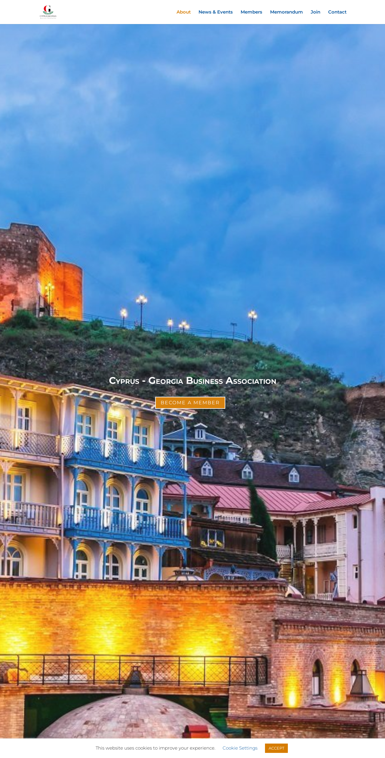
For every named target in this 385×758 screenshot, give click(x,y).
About (184, 12)
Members (251, 12)
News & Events (216, 12)
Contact (337, 12)
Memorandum (286, 12)
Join (315, 12)
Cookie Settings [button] (240, 748)
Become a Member (190, 402)
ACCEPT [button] (276, 748)
